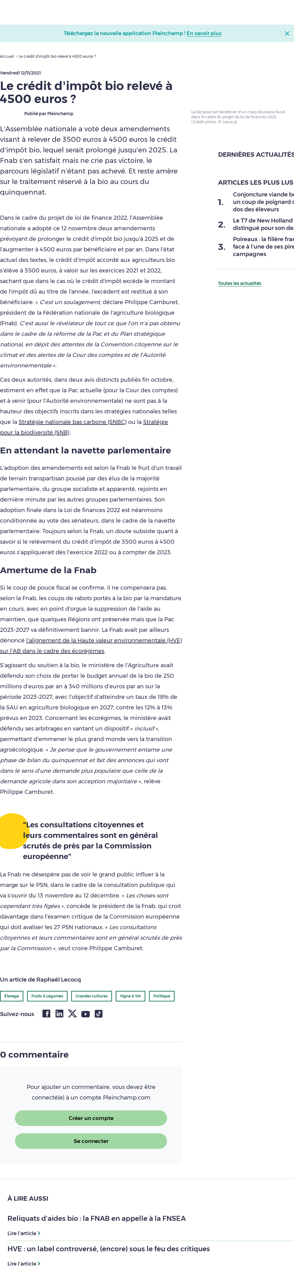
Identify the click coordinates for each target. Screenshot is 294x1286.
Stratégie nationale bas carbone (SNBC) (73, 422)
